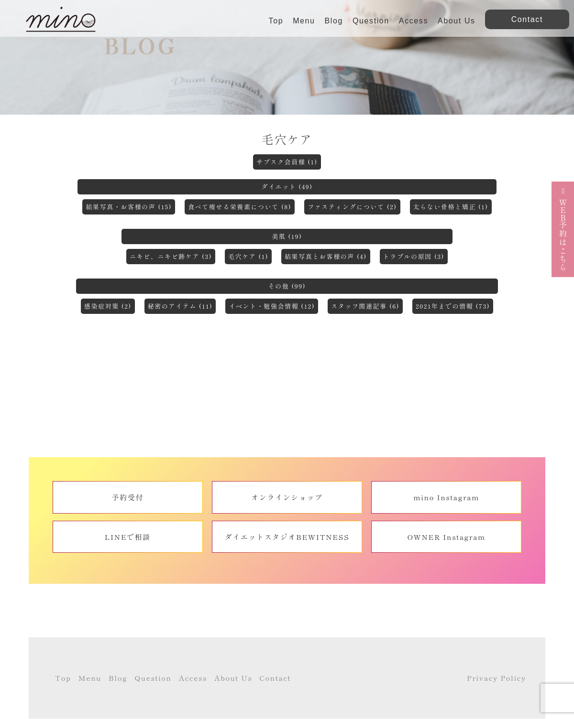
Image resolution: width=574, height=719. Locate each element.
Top (276, 21)
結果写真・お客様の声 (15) (129, 206)
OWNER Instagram (446, 537)
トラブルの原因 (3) (413, 256)
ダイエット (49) (286, 186)
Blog (334, 21)
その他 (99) (287, 285)
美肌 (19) (287, 236)
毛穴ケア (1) (248, 256)
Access (413, 21)
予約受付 (128, 497)
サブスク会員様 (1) (287, 161)
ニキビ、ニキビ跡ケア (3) (171, 256)
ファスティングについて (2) (352, 206)
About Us (456, 21)
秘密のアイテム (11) (180, 306)
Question (371, 21)
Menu (304, 21)
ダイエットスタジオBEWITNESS (287, 537)
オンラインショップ (286, 497)
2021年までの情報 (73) (453, 306)
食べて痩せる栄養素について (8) (239, 206)
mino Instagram (446, 497)
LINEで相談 (128, 537)
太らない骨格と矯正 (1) (450, 206)
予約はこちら (563, 229)
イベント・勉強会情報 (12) (272, 306)
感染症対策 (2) (108, 306)
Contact (275, 678)
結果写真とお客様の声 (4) (326, 256)
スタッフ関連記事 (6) (365, 306)
